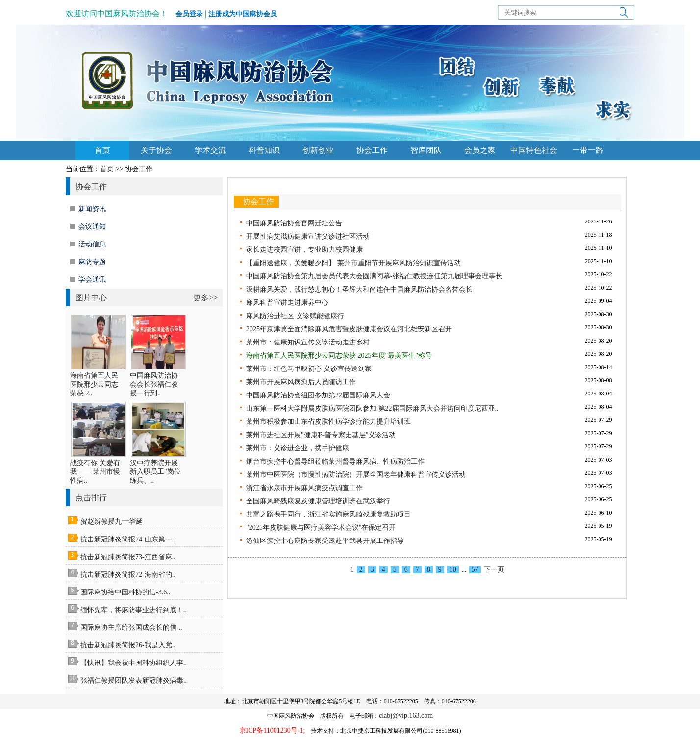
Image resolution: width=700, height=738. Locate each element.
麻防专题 (92, 262)
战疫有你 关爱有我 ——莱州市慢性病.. (95, 471)
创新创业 (318, 150)
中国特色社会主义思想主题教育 (533, 153)
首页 (102, 150)
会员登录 (189, 14)
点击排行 (91, 497)
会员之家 (480, 150)
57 (475, 569)
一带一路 (587, 150)
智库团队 (426, 150)
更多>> (205, 298)
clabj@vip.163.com (406, 715)
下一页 (494, 569)
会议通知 (92, 226)
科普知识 (264, 150)
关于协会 (156, 150)
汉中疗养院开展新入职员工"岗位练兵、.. (155, 471)
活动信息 (92, 244)
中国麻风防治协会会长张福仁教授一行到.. (154, 384)
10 (453, 569)
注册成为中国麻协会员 (242, 14)
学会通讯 (92, 279)
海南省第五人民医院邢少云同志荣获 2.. (94, 384)
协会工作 (372, 150)
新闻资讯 (92, 209)
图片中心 (91, 298)
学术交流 (210, 150)
